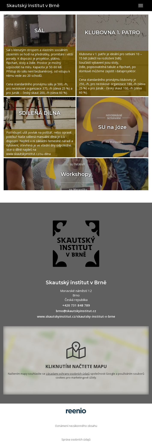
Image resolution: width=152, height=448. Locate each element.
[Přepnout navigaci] (140, 5)
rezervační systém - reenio (76, 410)
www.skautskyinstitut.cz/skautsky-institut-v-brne (76, 316)
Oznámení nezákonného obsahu (76, 426)
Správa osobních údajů (76, 439)
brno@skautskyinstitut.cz (76, 311)
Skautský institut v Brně (33, 5)
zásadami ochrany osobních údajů (68, 374)
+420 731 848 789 (76, 305)
